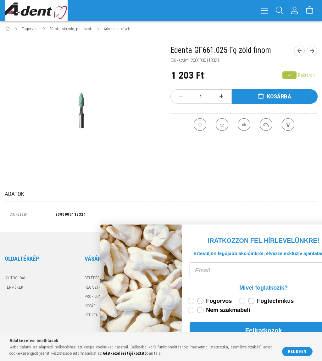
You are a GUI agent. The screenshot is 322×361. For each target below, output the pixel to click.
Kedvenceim (96, 315)
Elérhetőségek (178, 315)
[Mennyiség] (201, 96)
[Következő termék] (312, 51)
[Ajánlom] (222, 124)
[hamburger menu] (264, 10)
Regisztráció (97, 287)
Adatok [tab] (14, 193)
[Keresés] (279, 10)
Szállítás (172, 305)
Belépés (92, 277)
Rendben (297, 351)
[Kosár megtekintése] (309, 10)
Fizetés (171, 296)
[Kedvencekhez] (200, 124)
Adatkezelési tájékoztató (188, 287)
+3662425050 (260, 287)
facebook (248, 307)
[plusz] (221, 96)
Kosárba (279, 96)
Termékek (14, 287)
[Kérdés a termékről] (288, 124)
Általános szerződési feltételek (195, 277)
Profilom (93, 296)
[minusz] (181, 96)
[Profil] (294, 10)
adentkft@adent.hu (269, 296)
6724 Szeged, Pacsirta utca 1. (276, 277)
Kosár (90, 305)
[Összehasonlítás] (266, 124)
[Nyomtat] (244, 124)
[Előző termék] (299, 51)
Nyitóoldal (15, 277)
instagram (260, 307)
